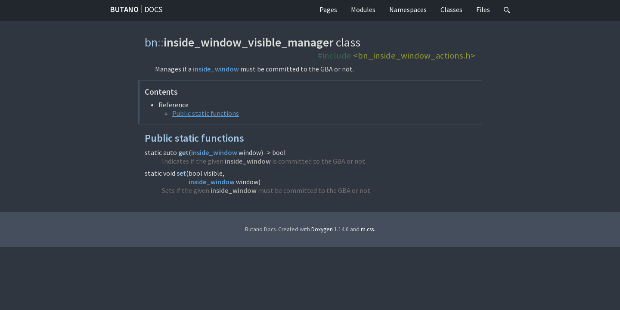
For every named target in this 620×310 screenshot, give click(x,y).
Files (483, 9)
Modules (363, 9)
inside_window (216, 69)
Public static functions (205, 113)
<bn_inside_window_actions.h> (414, 55)
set (181, 173)
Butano (124, 9)
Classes (451, 9)
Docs (153, 9)
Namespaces (408, 9)
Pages (328, 9)
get (183, 152)
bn (151, 42)
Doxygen (322, 229)
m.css (367, 229)
